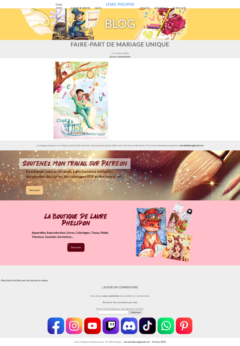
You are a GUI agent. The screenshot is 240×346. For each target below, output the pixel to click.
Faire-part (59, 6)
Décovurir (35, 190)
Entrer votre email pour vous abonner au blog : (120, 308)
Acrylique (179, 7)
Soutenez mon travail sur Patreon (75, 163)
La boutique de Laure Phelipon (75, 220)
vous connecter (111, 295)
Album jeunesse (80, 7)
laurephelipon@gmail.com (192, 145)
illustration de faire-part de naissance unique (25, 280)
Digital (145, 7)
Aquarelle (161, 7)
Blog (98, 7)
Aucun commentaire (120, 56)
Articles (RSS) (159, 341)
